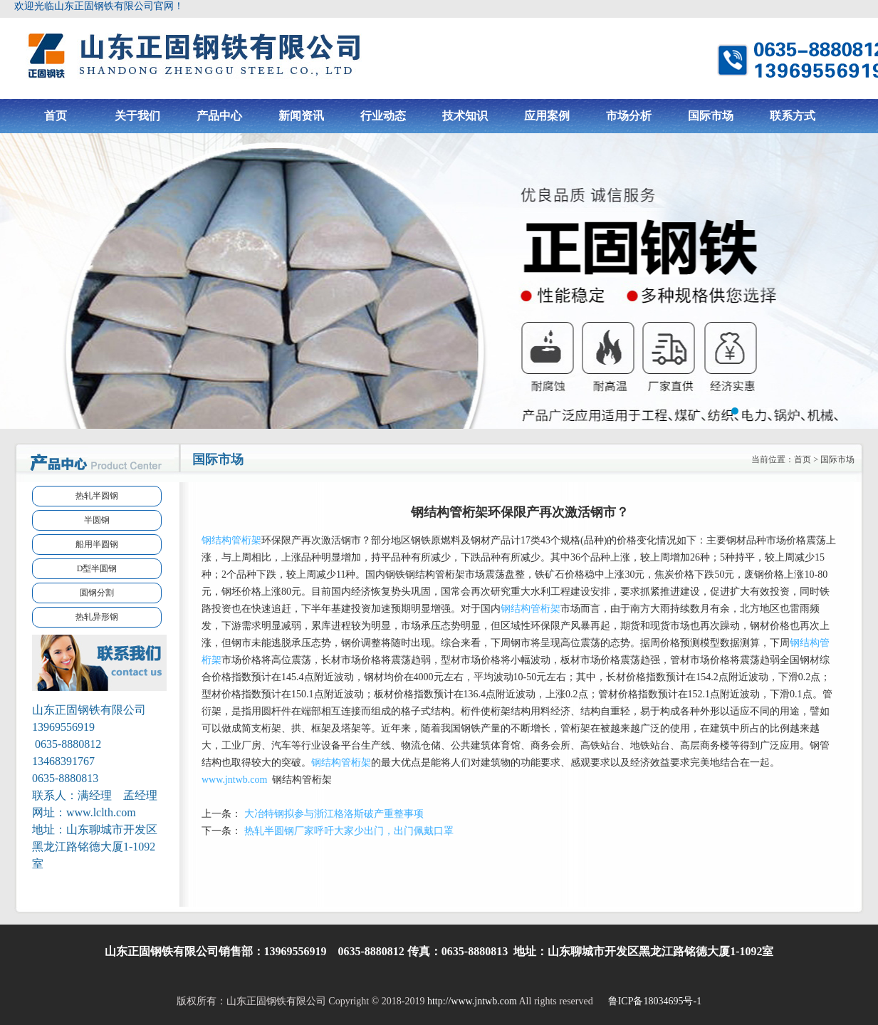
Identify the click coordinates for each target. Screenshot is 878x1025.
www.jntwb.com (234, 779)
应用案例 (547, 116)
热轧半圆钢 (96, 496)
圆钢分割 (97, 593)
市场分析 (629, 116)
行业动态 (383, 116)
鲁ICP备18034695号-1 (653, 1001)
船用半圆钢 (96, 544)
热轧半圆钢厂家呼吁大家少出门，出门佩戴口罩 (349, 831)
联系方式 (792, 116)
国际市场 (710, 116)
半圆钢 (97, 520)
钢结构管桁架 (231, 540)
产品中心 (219, 116)
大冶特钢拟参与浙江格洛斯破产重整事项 (334, 813)
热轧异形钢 (96, 617)
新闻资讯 (301, 116)
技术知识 (465, 116)
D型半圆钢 (97, 568)
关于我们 (137, 116)
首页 (55, 116)
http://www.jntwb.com (472, 1001)
